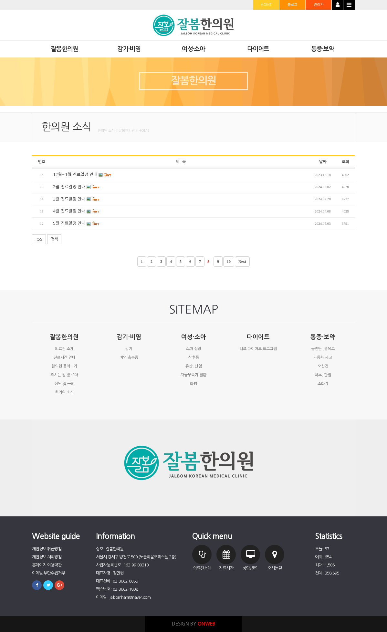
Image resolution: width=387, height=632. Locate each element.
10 (229, 261)
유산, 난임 (193, 366)
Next (242, 261)
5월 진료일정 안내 (76, 223)
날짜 (322, 162)
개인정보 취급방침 (46, 549)
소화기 (323, 384)
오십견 (323, 366)
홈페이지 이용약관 (46, 565)
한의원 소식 (64, 392)
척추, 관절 (323, 375)
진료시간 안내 (64, 357)
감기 (128, 349)
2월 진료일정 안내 (76, 187)
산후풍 (193, 357)
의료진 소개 (64, 349)
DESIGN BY (193, 623)
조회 (345, 162)
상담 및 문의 (64, 384)
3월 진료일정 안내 (76, 199)
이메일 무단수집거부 (48, 573)
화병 (193, 384)
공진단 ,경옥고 (323, 349)
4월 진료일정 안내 (76, 211)
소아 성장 (193, 349)
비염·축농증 (129, 357)
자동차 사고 (322, 357)
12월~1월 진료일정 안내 (82, 174)
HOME (266, 4)
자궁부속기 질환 (193, 375)
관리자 (318, 4)
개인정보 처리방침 (46, 557)
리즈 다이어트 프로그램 (258, 349)
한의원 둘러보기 (64, 366)
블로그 (292, 4)
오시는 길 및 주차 (64, 375)
